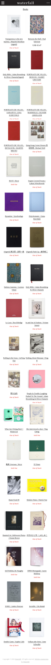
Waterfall (18, 659)
